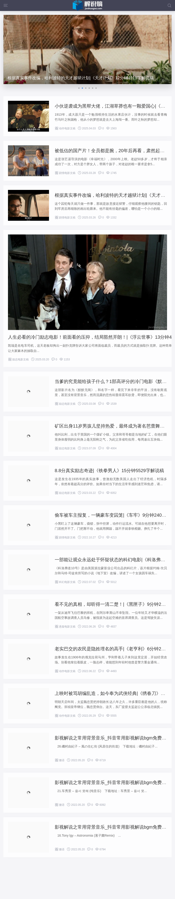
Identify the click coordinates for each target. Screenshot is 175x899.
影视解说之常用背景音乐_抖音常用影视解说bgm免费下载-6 (115, 737)
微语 (59, 760)
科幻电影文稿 (65, 582)
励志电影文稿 (18, 359)
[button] (79, 88)
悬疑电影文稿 (65, 626)
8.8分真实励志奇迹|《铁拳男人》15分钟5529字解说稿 (109, 470)
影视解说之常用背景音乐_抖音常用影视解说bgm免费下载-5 (115, 782)
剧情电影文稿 (65, 173)
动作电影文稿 (65, 128)
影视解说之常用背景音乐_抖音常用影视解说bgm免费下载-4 (115, 827)
